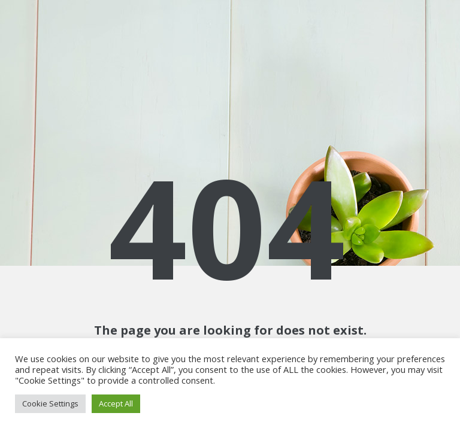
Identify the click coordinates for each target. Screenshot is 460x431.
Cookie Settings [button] (50, 403)
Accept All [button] (116, 403)
